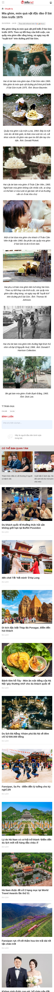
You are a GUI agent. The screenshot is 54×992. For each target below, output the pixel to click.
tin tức (12, 411)
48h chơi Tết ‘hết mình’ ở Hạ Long (20, 577)
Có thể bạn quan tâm (15, 448)
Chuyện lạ (9, 9)
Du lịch (5, 532)
